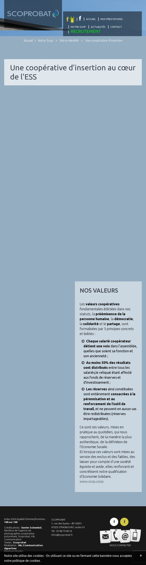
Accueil (91, 19)
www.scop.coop (92, 481)
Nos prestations (112, 19)
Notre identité (69, 40)
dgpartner (10, 548)
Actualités (98, 26)
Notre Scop (78, 26)
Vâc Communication (30, 545)
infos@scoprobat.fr (62, 534)
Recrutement (86, 31)
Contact (116, 26)
